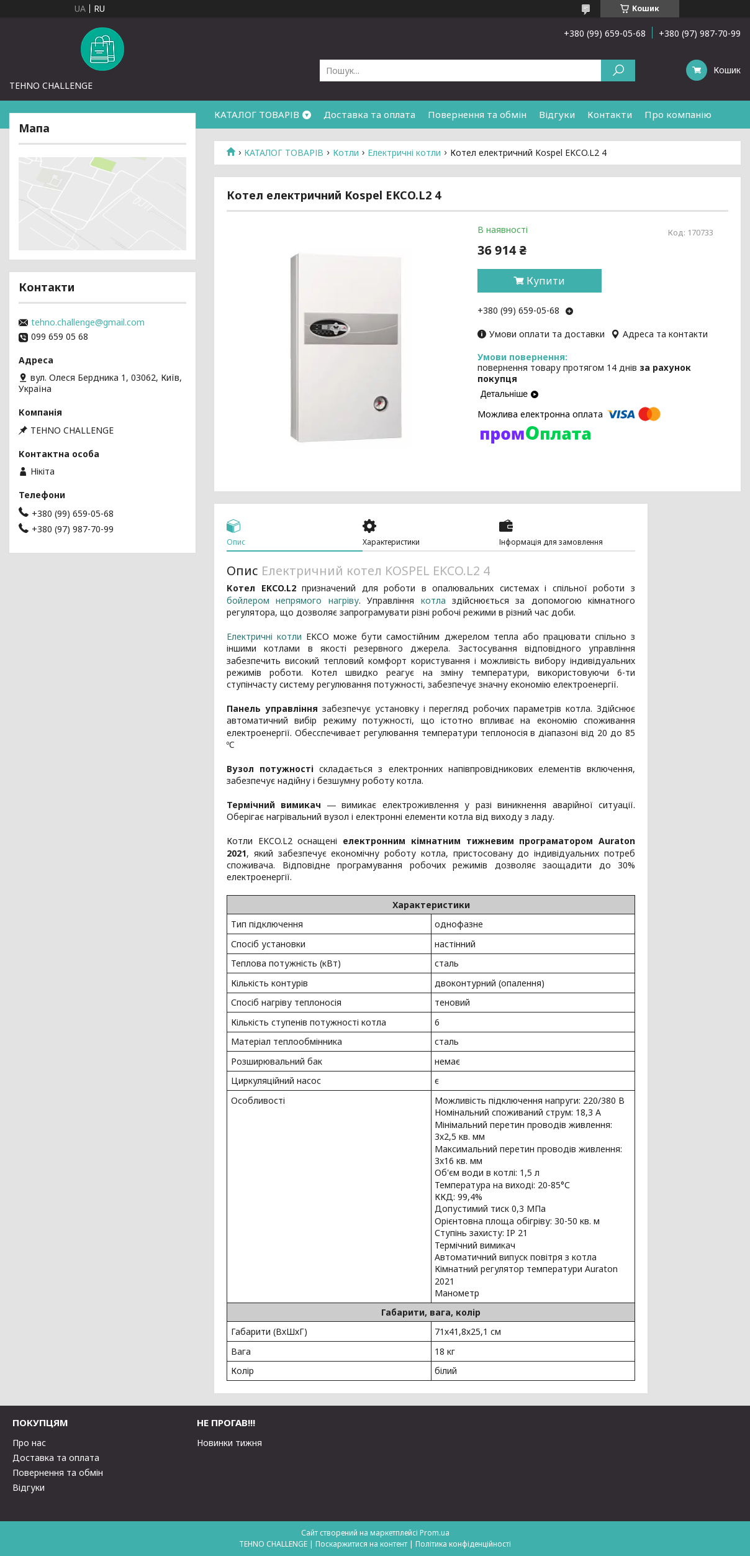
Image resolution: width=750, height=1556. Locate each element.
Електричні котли (404, 152)
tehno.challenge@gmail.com (88, 322)
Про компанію (678, 114)
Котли (346, 152)
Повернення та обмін (477, 114)
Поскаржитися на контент (361, 1544)
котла (433, 600)
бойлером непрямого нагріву (293, 600)
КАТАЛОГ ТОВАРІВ (256, 114)
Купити (545, 281)
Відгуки (557, 114)
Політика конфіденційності (463, 1544)
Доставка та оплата (369, 114)
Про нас (29, 1443)
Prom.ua (435, 1532)
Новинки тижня (229, 1443)
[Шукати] (618, 70)
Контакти (609, 114)
